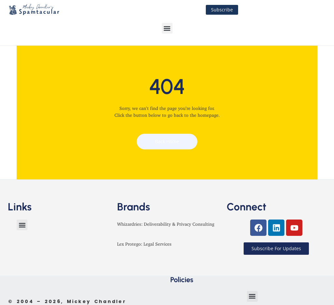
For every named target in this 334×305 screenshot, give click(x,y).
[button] (167, 28)
